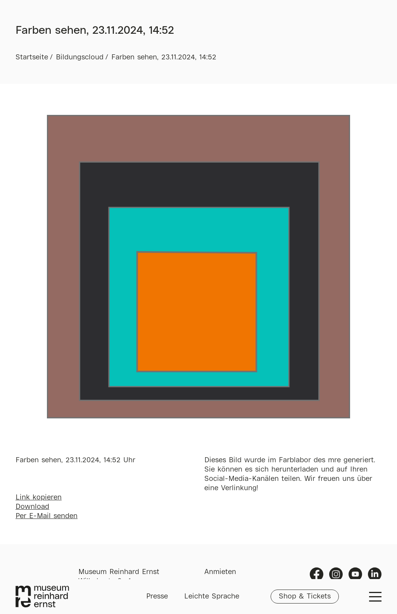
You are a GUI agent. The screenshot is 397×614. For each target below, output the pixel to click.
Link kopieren (39, 497)
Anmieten (220, 572)
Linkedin (374, 574)
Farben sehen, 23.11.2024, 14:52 (163, 57)
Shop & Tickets (305, 596)
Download (32, 507)
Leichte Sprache (211, 596)
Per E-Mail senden (47, 516)
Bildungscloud (80, 57)
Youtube (355, 574)
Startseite (32, 57)
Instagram (336, 574)
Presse (157, 596)
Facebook (316, 574)
